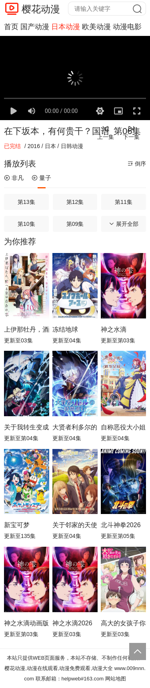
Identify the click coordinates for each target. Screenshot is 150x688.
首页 (11, 27)
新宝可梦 (17, 525)
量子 (41, 177)
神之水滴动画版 (26, 623)
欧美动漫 (96, 27)
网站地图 (115, 679)
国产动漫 (34, 27)
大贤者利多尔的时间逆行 (75, 427)
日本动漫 (65, 27)
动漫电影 (127, 27)
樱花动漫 (41, 9)
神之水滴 (113, 329)
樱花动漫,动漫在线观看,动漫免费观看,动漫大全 (58, 668)
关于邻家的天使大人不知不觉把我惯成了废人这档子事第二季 (75, 525)
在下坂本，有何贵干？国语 (57, 131)
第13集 (26, 202)
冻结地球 (65, 329)
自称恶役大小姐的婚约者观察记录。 (123, 427)
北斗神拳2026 (121, 525)
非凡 (14, 177)
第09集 (75, 224)
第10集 (26, 224)
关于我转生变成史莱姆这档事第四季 (26, 427)
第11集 (123, 202)
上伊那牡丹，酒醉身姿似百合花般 (26, 329)
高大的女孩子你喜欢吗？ (123, 623)
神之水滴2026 (72, 623)
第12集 (75, 202)
